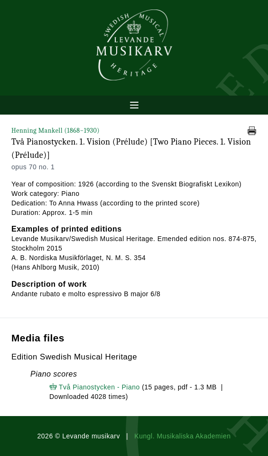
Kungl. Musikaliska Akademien (182, 436)
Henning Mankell (55, 130)
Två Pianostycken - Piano (99, 387)
